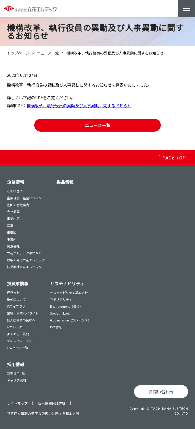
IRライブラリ (16, 306)
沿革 (10, 225)
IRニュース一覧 (17, 347)
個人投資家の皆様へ (21, 320)
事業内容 (13, 218)
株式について (16, 299)
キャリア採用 (16, 380)
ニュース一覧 (48, 53)
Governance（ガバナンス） (70, 320)
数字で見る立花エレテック (26, 260)
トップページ (18, 53)
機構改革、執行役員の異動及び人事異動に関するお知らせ (79, 105)
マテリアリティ (61, 299)
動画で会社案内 (18, 204)
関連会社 (13, 246)
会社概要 (13, 211)
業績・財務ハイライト (23, 313)
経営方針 (13, 292)
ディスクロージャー (21, 340)
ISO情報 (56, 327)
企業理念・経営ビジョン (24, 198)
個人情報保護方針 (52, 403)
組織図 (11, 232)
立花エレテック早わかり (24, 253)
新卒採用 (16, 373)
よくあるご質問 (18, 334)
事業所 (11, 239)
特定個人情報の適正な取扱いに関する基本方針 (43, 413)
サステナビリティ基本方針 (69, 292)
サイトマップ (17, 403)
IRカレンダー (16, 327)
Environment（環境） (66, 306)
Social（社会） (61, 313)
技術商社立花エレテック (24, 266)
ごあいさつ (15, 191)
